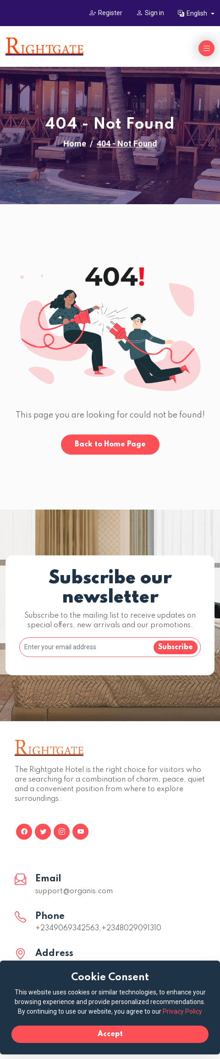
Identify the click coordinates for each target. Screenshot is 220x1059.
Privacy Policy (182, 1011)
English (193, 13)
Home (74, 143)
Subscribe (175, 647)
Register (105, 13)
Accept (110, 1034)
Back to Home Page (110, 444)
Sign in (150, 13)
